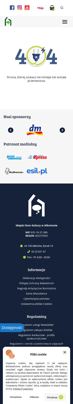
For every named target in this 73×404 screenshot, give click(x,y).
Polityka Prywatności (23, 388)
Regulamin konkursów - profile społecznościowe (36, 336)
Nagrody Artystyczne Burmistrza (36, 288)
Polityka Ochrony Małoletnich (36, 283)
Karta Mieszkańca (36, 293)
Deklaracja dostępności (36, 278)
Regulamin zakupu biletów (36, 330)
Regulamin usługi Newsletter (36, 324)
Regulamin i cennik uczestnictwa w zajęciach (36, 343)
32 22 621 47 (38, 251)
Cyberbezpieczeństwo (36, 298)
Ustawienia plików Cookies (36, 303)
